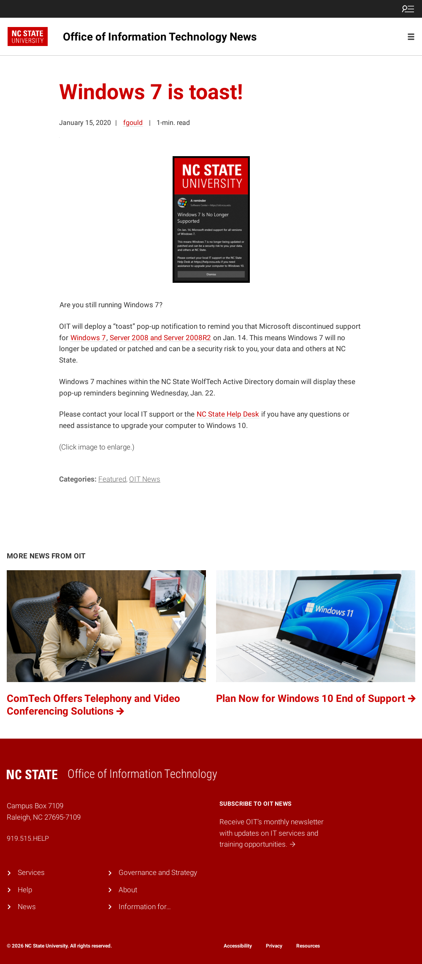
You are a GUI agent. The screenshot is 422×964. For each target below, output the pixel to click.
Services (31, 873)
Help (25, 890)
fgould (133, 123)
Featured (112, 479)
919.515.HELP (28, 838)
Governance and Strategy (158, 873)
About (128, 890)
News (27, 907)
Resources (308, 946)
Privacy (274, 946)
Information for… (145, 907)
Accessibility (238, 946)
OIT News (144, 479)
